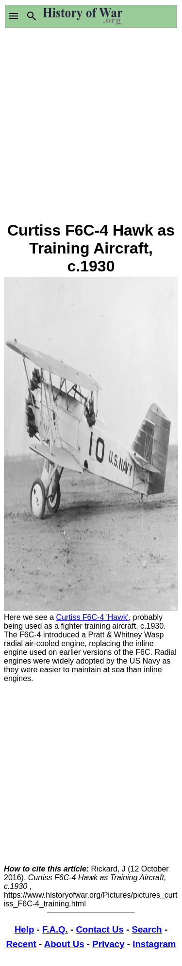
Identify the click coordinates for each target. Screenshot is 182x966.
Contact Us (99, 929)
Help (24, 929)
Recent (21, 944)
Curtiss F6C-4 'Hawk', (93, 617)
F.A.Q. (55, 929)
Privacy (108, 944)
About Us (64, 944)
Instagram (154, 944)
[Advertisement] (91, 125)
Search (147, 929)
